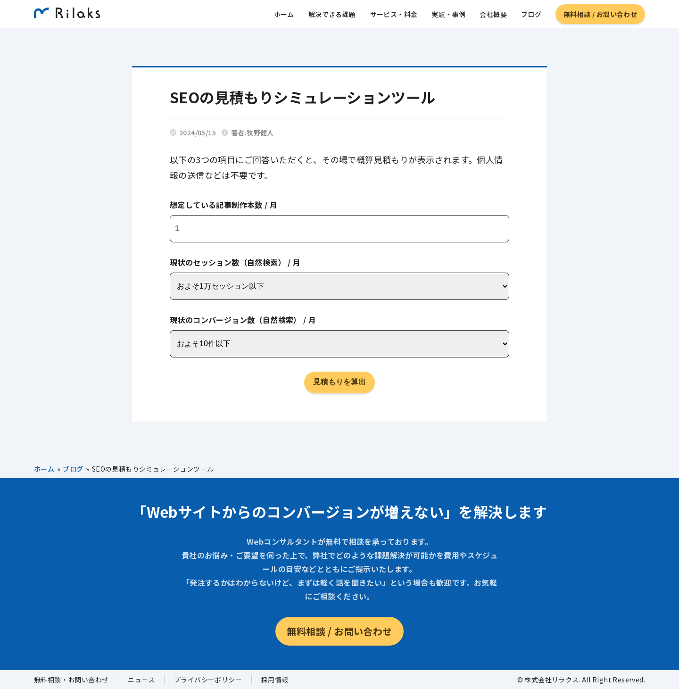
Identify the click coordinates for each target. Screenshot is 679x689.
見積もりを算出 (339, 382)
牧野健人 (260, 132)
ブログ (531, 16)
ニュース (141, 679)
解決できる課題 (332, 16)
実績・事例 (448, 16)
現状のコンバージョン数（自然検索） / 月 (243, 319)
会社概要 (493, 16)
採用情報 (275, 679)
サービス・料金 (394, 16)
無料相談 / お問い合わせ (600, 16)
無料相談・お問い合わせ (71, 679)
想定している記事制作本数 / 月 (223, 204)
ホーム (284, 16)
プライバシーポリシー (208, 679)
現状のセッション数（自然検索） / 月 (235, 262)
